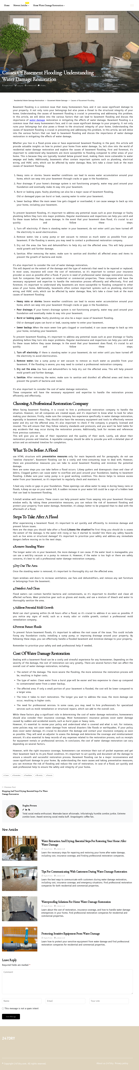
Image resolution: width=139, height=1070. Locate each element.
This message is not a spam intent (21, 1008)
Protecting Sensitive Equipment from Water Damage (70, 933)
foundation (28, 775)
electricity (40, 775)
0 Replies (42, 85)
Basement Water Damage (57, 100)
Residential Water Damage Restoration (29, 100)
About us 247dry (105, 1063)
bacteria (49, 775)
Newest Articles (21, 4)
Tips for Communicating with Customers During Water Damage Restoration (84, 871)
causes (7, 775)
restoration (17, 775)
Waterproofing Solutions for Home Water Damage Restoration (76, 902)
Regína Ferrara (8, 85)
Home (6, 5)
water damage (37, 120)
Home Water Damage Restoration (48, 5)
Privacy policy (121, 1063)
